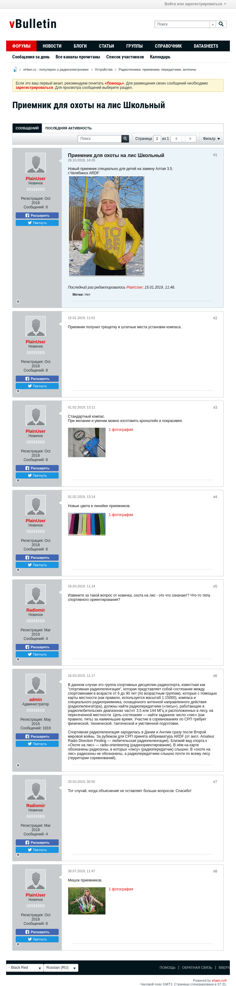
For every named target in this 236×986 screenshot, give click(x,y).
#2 (215, 318)
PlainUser (36, 178)
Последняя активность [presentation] (68, 128)
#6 (215, 676)
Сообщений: (34, 207)
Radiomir (35, 610)
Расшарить (37, 215)
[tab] (27, 128)
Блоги (80, 46)
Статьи (106, 46)
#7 (215, 782)
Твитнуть (37, 223)
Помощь (168, 967)
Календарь (160, 57)
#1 (215, 155)
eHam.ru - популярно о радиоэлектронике (55, 69)
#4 (215, 497)
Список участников (125, 57)
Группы (134, 46)
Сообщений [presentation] (27, 128)
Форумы (21, 46)
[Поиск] (185, 24)
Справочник (168, 46)
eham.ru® (219, 980)
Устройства (104, 69)
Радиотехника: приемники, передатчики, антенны (157, 69)
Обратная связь (197, 967)
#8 (215, 871)
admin (35, 699)
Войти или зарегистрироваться (195, 4)
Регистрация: (32, 198)
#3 (215, 407)
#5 (215, 586)
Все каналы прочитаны (78, 57)
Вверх (224, 967)
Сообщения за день (30, 57)
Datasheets (206, 46)
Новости (52, 46)
